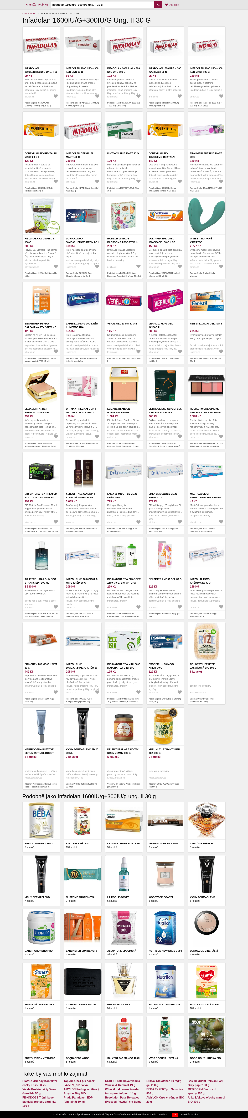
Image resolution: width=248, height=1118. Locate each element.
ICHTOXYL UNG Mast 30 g (123, 153)
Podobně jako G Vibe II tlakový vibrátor (204, 274)
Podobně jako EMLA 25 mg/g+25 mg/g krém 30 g (163, 530)
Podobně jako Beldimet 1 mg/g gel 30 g (164, 615)
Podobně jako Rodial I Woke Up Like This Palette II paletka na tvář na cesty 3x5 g (206, 446)
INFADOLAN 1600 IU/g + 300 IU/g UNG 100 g (123, 70)
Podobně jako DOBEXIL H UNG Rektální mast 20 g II (39, 189)
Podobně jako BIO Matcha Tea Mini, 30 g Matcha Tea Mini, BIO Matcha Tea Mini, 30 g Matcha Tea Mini (123, 702)
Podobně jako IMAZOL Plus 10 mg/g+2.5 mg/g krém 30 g (79, 615)
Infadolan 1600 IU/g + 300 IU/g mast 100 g (206, 70)
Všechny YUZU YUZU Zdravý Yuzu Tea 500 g (164, 785)
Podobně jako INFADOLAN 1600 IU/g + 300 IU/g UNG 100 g (123, 104)
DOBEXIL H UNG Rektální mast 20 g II (41, 155)
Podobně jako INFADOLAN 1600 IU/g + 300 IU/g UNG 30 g (82, 104)
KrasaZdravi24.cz (36, 4)
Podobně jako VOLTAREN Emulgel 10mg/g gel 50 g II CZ (164, 274)
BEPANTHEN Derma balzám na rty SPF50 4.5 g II (40, 327)
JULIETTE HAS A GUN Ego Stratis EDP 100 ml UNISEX (40, 583)
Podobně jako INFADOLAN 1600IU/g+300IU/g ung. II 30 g (38, 104)
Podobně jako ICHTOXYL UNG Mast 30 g (123, 189)
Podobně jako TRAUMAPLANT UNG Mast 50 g (206, 189)
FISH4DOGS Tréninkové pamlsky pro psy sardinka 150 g (39, 1101)
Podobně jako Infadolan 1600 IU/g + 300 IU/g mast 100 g (206, 104)
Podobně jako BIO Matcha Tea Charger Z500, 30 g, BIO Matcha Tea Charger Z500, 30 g (123, 616)
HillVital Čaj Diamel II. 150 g (40, 240)
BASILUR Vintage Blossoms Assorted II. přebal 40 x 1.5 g (122, 242)
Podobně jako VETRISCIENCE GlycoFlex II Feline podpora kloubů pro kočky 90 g (164, 446)
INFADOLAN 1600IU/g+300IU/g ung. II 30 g (41, 72)
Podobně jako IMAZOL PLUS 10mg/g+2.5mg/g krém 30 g (79, 700)
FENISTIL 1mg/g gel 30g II (206, 323)
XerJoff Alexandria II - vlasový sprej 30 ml (81, 495)
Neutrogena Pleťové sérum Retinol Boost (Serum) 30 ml (39, 753)
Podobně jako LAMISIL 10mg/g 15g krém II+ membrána (81, 359)
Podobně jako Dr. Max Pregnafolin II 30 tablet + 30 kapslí (82, 444)
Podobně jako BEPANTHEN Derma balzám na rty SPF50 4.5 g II (40, 359)
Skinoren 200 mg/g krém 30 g (41, 666)
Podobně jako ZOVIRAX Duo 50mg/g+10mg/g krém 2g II (79, 274)
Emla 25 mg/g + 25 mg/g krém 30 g (122, 495)
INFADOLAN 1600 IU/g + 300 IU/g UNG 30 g (82, 70)
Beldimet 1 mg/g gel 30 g (165, 579)
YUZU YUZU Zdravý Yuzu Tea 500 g (164, 751)
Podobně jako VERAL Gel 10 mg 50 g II (124, 359)
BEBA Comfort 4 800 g (39, 843)
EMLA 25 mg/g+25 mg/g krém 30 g (163, 495)
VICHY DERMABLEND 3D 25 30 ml (82, 751)
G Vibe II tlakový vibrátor (201, 240)
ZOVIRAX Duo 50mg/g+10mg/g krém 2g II (82, 240)
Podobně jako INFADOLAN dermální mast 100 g (82, 189)
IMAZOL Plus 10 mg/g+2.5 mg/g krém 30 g (81, 581)
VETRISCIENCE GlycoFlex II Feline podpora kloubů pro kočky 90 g (165, 412)
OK (175, 1115)
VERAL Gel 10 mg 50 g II (122, 323)
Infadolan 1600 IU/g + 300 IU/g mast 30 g (165, 70)
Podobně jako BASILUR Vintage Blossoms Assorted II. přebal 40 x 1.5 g (124, 276)
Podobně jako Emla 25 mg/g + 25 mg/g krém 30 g (122, 530)
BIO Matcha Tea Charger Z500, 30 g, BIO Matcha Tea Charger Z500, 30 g (124, 583)
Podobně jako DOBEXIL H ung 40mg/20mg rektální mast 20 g (162, 189)
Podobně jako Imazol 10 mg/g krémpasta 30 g (203, 615)
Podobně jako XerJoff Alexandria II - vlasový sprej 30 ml (82, 530)
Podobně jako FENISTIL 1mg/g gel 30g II (205, 359)
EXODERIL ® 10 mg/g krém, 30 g (161, 666)
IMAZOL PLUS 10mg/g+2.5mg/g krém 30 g (81, 668)
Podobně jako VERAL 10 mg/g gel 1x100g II (164, 359)
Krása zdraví (29, 14)
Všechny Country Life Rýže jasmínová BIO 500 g (202, 700)
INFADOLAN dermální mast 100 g (79, 155)
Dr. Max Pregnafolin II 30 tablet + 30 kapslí (81, 410)
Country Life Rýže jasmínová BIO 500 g (203, 666)
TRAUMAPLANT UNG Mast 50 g (206, 155)
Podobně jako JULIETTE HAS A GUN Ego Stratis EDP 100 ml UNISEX (41, 615)
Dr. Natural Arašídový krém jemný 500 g (122, 751)
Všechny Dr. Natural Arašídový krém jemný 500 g (123, 785)
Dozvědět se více (189, 1114)
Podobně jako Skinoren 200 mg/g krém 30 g (39, 700)
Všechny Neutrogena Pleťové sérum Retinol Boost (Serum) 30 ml (41, 785)
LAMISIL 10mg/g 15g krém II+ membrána (82, 325)
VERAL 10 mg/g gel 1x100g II (161, 325)
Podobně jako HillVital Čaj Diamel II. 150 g (41, 274)
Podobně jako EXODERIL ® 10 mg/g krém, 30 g (165, 700)
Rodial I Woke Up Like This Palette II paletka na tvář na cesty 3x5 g (205, 412)
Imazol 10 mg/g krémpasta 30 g (200, 581)
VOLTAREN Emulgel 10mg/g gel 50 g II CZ (162, 240)
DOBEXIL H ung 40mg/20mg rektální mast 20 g (162, 157)
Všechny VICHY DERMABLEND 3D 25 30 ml (81, 785)
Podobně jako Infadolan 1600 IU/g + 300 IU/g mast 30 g (164, 104)
